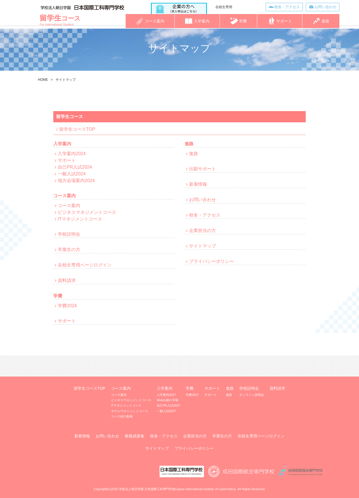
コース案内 (69, 205)
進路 (193, 153)
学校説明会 (69, 234)
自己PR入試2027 (168, 405)
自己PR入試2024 (75, 167)
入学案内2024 (72, 153)
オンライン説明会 (251, 394)
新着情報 (198, 184)
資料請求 (67, 280)
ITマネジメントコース (80, 219)
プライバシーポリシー (211, 261)
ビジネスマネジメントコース (87, 212)
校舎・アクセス (287, 7)
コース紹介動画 (122, 416)
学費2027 (192, 394)
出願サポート (202, 168)
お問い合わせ (325, 7)
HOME (43, 80)
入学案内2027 (166, 394)
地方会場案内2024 (76, 180)
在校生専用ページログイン (85, 265)
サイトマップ (202, 246)
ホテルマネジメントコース (129, 411)
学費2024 (67, 305)
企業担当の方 (202, 230)
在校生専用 (223, 7)
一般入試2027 (166, 411)
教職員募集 (134, 436)
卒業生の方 (69, 249)
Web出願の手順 (167, 400)
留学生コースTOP (77, 129)
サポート (67, 160)
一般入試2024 (72, 173)
